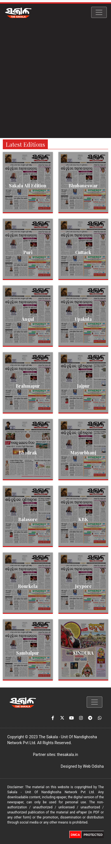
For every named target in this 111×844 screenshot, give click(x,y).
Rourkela (27, 586)
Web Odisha (93, 766)
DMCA (75, 834)
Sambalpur (27, 653)
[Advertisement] (55, 79)
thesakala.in (67, 754)
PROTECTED (93, 834)
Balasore (27, 519)
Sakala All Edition (27, 185)
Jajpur (83, 386)
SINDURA (83, 653)
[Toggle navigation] (99, 12)
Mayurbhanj (83, 453)
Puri (27, 252)
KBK (83, 519)
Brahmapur (28, 386)
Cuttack (83, 252)
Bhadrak (27, 453)
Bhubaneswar (83, 185)
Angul (28, 319)
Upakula (83, 319)
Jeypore (83, 586)
